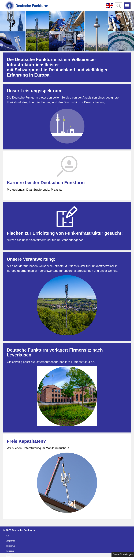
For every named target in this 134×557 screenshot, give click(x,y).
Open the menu (127, 5)
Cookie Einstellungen (123, 554)
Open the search (118, 5)
